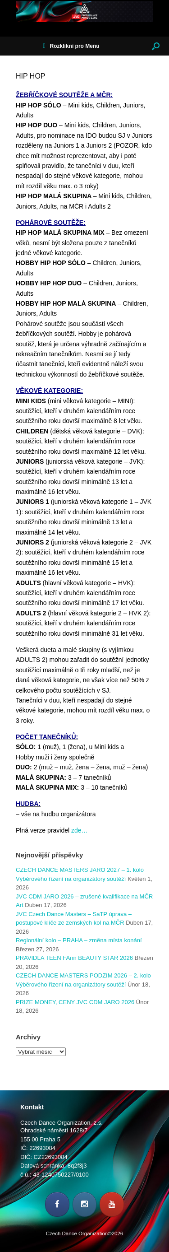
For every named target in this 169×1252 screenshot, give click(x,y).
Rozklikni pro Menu (71, 46)
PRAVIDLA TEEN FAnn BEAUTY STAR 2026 (74, 957)
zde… (79, 830)
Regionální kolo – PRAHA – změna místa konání (79, 940)
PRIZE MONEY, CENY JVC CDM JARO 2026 (75, 1002)
